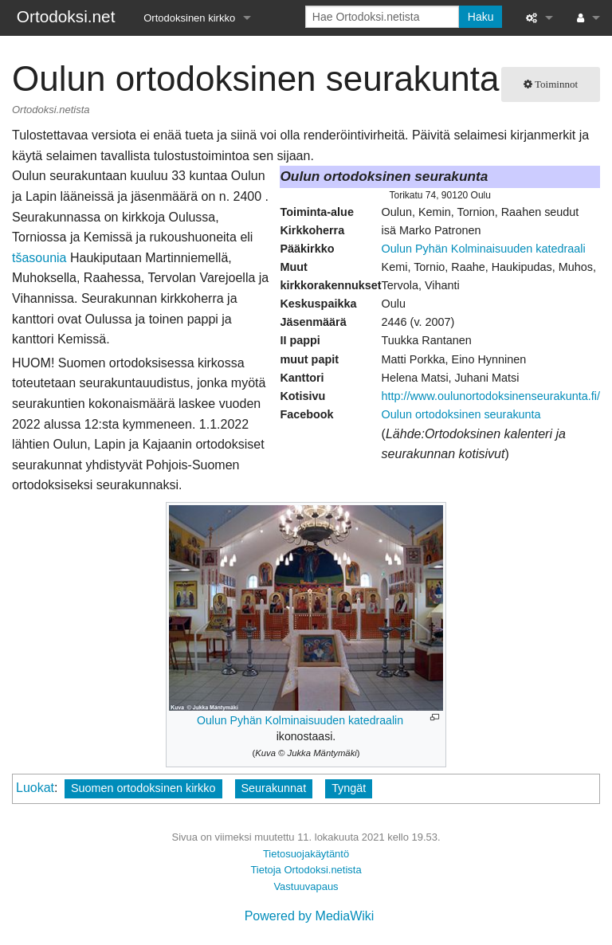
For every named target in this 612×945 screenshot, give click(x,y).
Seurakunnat (274, 788)
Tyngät (349, 788)
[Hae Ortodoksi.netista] (382, 17)
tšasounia (39, 258)
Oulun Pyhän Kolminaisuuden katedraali (484, 248)
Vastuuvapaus (305, 886)
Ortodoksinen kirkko (189, 18)
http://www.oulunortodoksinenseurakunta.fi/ (491, 396)
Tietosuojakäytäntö (306, 854)
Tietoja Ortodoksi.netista (305, 870)
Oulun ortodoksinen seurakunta (461, 414)
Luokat (35, 787)
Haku (481, 16)
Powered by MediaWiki (310, 916)
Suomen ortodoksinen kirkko (143, 788)
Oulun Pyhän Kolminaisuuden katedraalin (300, 720)
